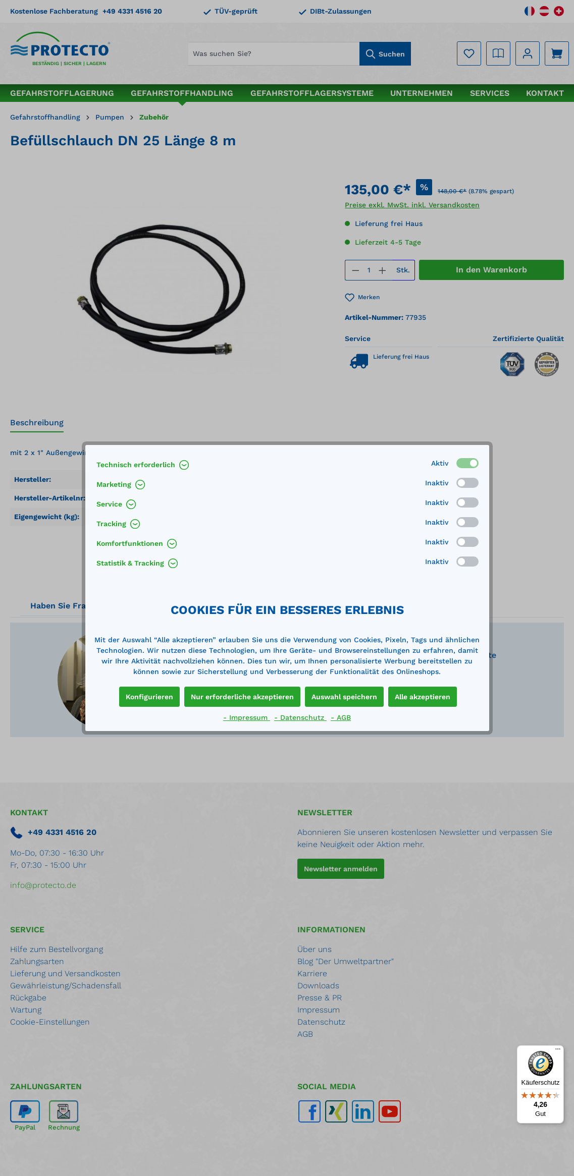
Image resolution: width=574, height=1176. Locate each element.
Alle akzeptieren (422, 697)
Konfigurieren (149, 697)
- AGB (341, 717)
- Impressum (246, 717)
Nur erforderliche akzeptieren (242, 697)
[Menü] (558, 1051)
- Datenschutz (300, 717)
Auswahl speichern (344, 697)
